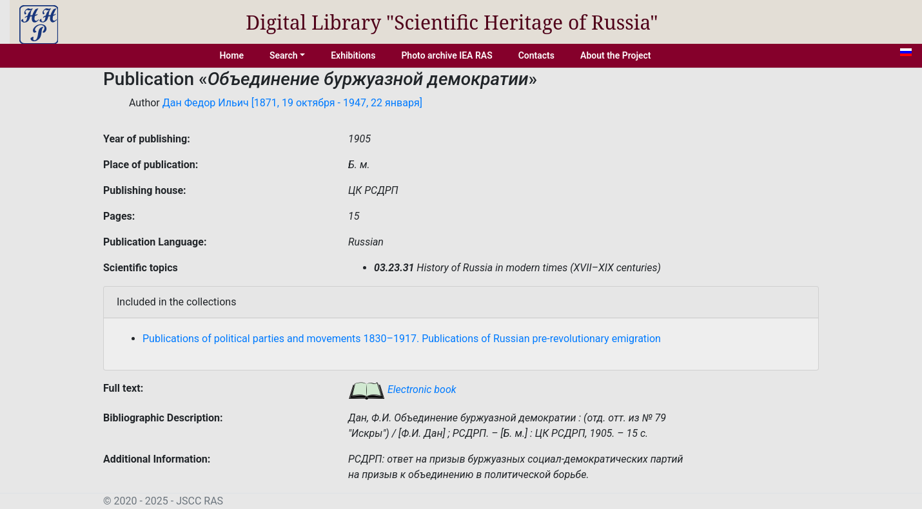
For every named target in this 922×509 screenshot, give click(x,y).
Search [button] (284, 55)
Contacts (536, 55)
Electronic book (402, 389)
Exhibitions (353, 55)
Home (231, 55)
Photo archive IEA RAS (446, 55)
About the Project (615, 55)
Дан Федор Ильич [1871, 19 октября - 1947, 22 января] (292, 103)
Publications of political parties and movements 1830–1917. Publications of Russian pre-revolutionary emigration (401, 338)
